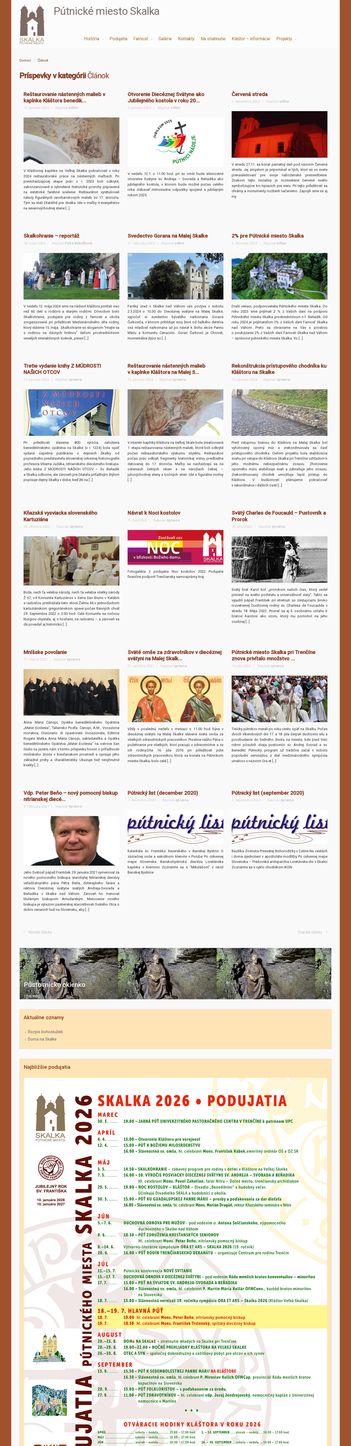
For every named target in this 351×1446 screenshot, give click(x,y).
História (92, 38)
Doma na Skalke (42, 1039)
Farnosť (141, 38)
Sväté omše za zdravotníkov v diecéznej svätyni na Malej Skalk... (174, 655)
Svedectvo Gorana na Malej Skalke (168, 236)
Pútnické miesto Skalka (106, 11)
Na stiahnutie (213, 38)
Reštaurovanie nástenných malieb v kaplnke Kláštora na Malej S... (166, 369)
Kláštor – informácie (251, 38)
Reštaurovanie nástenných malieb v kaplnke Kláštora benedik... (64, 97)
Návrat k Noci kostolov (154, 513)
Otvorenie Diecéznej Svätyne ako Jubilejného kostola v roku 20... (166, 97)
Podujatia (118, 38)
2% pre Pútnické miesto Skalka (268, 236)
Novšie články (40, 932)
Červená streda (249, 94)
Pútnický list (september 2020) (268, 793)
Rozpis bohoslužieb (45, 1031)
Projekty (284, 38)
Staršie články (310, 932)
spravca (75, 380)
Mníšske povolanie (45, 652)
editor (73, 108)
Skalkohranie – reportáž (51, 236)
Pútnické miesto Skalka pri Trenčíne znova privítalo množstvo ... (273, 655)
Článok (43, 60)
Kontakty (186, 38)
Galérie (165, 38)
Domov (25, 60)
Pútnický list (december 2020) (163, 793)
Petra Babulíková (78, 243)
